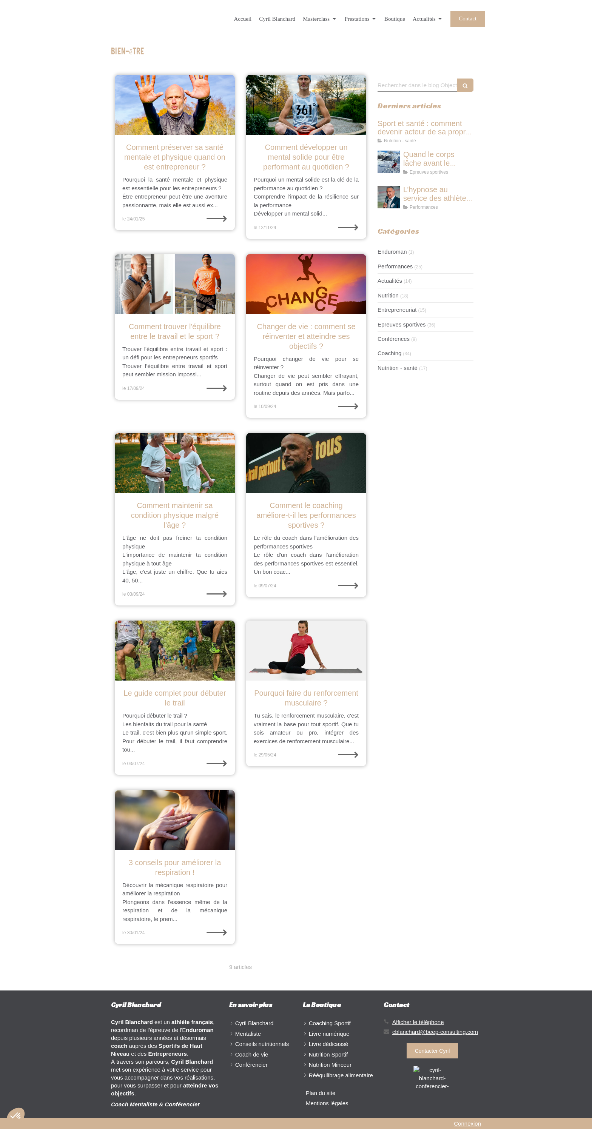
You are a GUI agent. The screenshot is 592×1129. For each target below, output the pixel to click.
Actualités (390, 280)
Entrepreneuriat (397, 310)
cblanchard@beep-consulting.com (435, 1032)
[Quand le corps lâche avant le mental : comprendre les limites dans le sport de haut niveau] (389, 162)
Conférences (394, 339)
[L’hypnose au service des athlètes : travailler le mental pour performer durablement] (389, 197)
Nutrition (388, 295)
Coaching (389, 353)
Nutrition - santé (398, 368)
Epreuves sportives (402, 324)
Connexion (467, 1123)
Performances (395, 266)
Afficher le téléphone (418, 1022)
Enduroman (392, 251)
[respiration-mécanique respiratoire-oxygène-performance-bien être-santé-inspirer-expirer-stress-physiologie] (175, 820)
